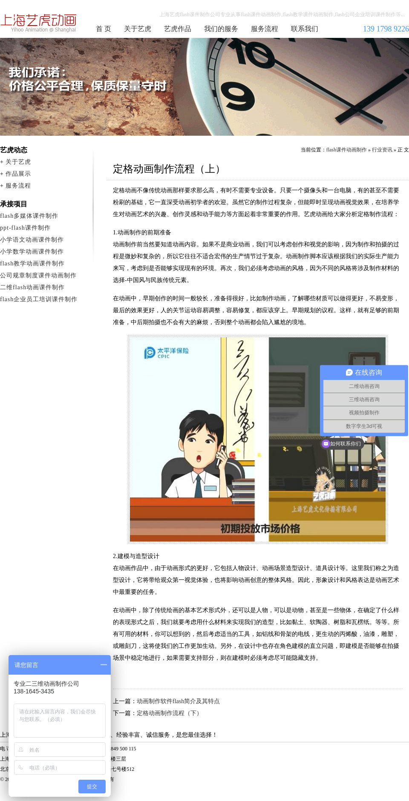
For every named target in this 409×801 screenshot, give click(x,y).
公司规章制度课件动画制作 (38, 275)
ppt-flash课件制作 (25, 228)
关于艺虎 (137, 28)
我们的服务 (221, 28)
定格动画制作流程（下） (169, 713)
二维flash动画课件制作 (32, 287)
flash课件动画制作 (39, 23)
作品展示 (18, 174)
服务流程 (264, 28)
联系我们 (304, 28)
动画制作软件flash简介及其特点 (178, 701)
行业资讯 (382, 150)
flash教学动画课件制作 (32, 263)
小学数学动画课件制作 (32, 251)
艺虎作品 (177, 28)
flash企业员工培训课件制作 (39, 299)
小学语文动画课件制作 (32, 240)
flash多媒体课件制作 (29, 216)
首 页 (103, 28)
